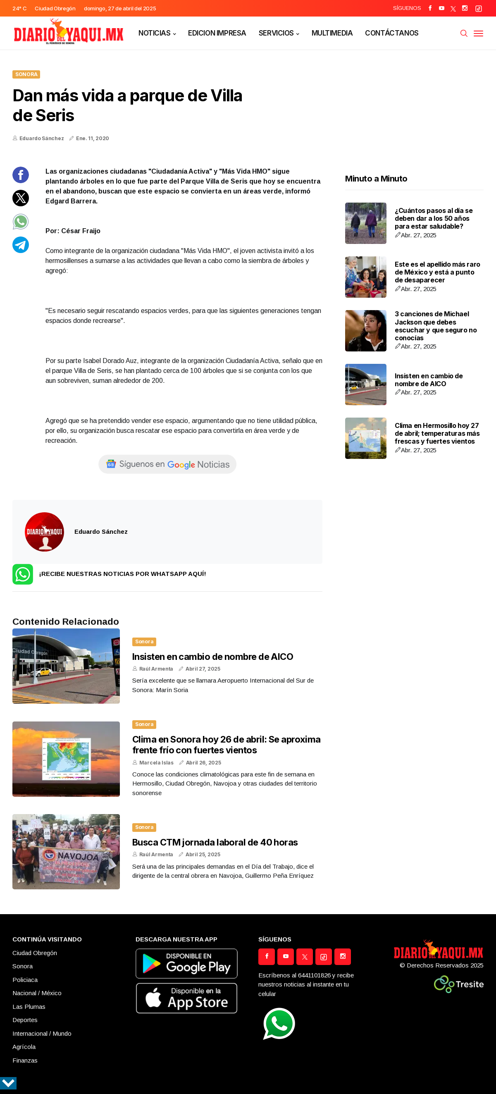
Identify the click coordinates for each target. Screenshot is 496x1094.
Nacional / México (37, 992)
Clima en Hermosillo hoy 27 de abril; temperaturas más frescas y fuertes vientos (437, 433)
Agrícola (24, 1046)
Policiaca (25, 979)
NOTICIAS (154, 33)
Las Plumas (28, 1006)
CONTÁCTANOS (391, 33)
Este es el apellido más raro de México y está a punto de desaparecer (437, 272)
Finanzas (25, 1060)
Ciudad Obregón (34, 952)
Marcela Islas (156, 763)
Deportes (25, 1019)
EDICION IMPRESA (217, 33)
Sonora (26, 74)
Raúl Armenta (156, 669)
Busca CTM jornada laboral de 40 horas (215, 842)
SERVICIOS (276, 33)
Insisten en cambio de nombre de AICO (212, 656)
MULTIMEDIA (332, 33)
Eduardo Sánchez (41, 138)
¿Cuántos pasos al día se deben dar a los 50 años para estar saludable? (433, 218)
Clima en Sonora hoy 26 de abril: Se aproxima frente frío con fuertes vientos (226, 744)
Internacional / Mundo (42, 1033)
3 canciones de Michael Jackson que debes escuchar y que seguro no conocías (436, 326)
